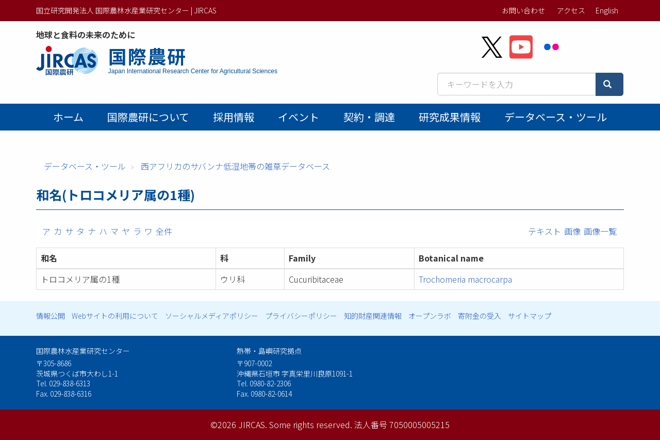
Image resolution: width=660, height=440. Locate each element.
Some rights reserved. (310, 424)
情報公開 (50, 316)
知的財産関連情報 (373, 316)
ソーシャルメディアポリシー (211, 316)
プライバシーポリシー (301, 316)
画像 (572, 231)
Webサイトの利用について (115, 316)
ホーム (68, 116)
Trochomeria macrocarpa (465, 279)
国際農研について (148, 116)
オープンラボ (429, 316)
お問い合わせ (523, 10)
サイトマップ (529, 316)
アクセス (571, 10)
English (607, 10)
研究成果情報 (450, 116)
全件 (164, 231)
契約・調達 (369, 116)
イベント (298, 116)
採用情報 (233, 116)
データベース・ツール (555, 116)
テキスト (544, 231)
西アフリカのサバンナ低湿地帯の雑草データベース (235, 166)
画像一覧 (600, 231)
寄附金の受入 (479, 316)
